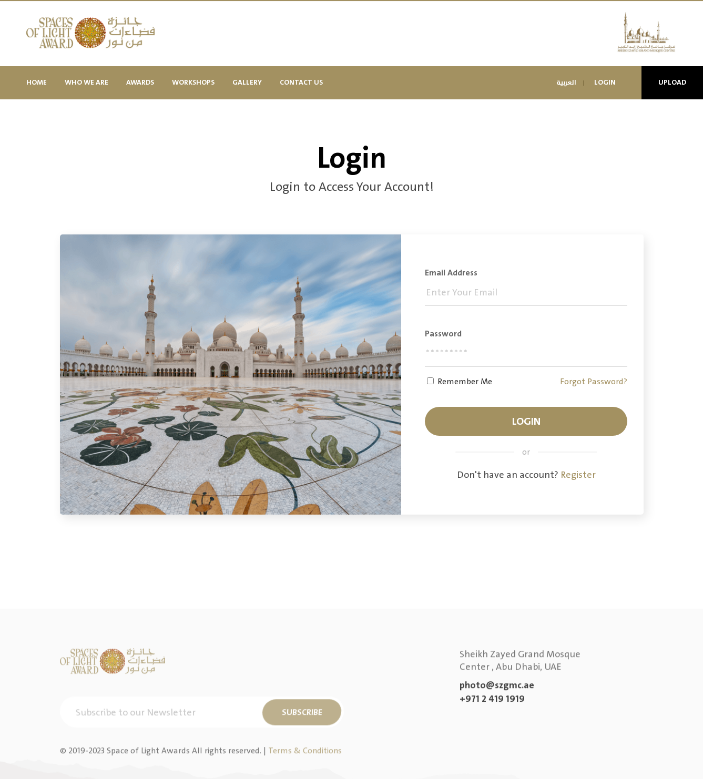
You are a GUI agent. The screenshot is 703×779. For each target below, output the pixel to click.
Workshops (193, 82)
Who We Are (86, 82)
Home (36, 82)
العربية (566, 82)
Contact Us (301, 82)
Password (443, 334)
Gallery (247, 82)
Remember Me (464, 381)
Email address (451, 273)
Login (605, 82)
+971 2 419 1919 (492, 753)
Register (578, 475)
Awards (140, 82)
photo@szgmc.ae (497, 739)
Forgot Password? (593, 381)
